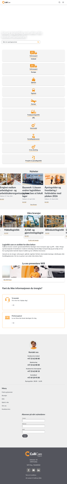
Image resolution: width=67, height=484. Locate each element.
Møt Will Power (7, 279)
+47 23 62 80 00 (33, 365)
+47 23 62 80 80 (33, 359)
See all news (33, 204)
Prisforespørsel (17, 316)
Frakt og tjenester (7, 392)
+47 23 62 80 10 (33, 371)
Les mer (24, 202)
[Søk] (38, 42)
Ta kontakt (15, 298)
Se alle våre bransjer (33, 240)
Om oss (4, 406)
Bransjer (4, 395)
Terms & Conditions (31, 475)
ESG (3, 399)
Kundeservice (6, 409)
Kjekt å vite (5, 402)
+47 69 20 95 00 (33, 378)
